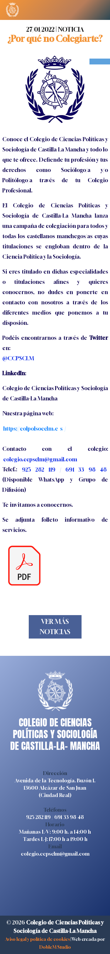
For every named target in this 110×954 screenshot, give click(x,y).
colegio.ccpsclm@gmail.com (55, 854)
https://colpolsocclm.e (30, 428)
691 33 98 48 (69, 817)
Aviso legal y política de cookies (37, 939)
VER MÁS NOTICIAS (55, 627)
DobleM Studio (55, 947)
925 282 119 (38, 817)
